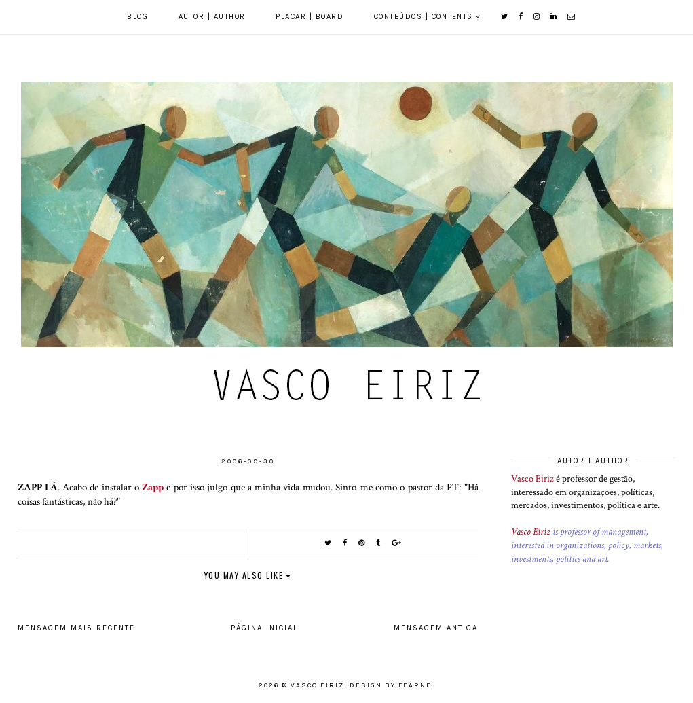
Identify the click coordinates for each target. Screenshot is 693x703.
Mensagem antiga (436, 628)
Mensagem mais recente (76, 628)
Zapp (153, 487)
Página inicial (264, 628)
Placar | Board (309, 16)
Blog (137, 16)
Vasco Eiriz (532, 479)
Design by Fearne (391, 685)
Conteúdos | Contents (423, 16)
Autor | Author (212, 16)
